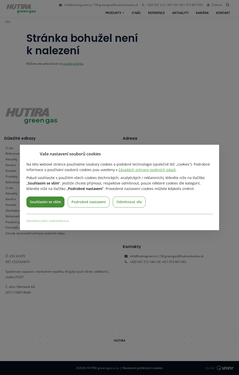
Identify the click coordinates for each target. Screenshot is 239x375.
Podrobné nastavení (88, 201)
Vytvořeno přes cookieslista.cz (47, 221)
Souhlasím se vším (45, 201)
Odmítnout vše (129, 201)
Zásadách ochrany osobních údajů (147, 169)
